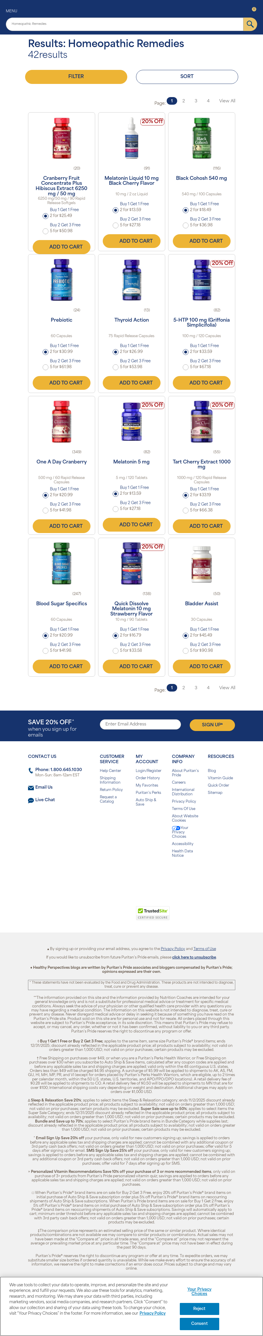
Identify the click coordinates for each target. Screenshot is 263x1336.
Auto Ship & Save (146, 802)
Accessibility (183, 844)
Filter (76, 77)
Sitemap (215, 793)
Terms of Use (205, 949)
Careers (179, 783)
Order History (148, 778)
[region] (131, 1306)
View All (227, 101)
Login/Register (148, 771)
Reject (199, 1309)
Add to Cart (62, 247)
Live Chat (45, 800)
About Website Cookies (185, 819)
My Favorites (147, 785)
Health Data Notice (182, 854)
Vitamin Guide (220, 778)
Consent (199, 1324)
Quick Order (218, 785)
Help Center (110, 771)
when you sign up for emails (52, 729)
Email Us (44, 787)
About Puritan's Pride (185, 773)
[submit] (250, 24)
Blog (212, 771)
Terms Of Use (183, 809)
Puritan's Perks (148, 793)
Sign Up (212, 725)
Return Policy (111, 790)
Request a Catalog (108, 800)
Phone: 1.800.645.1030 (58, 770)
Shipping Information (110, 781)
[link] (107, 916)
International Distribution (183, 792)
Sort (187, 77)
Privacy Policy (184, 802)
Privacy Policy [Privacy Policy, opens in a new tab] (153, 1314)
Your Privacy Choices (180, 832)
